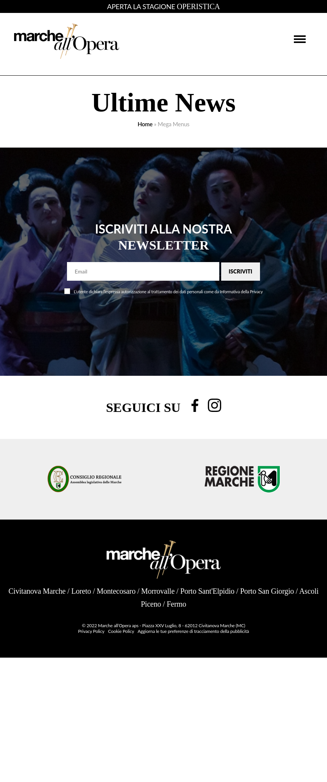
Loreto (81, 591)
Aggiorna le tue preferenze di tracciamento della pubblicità (193, 631)
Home (144, 124)
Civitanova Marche (36, 591)
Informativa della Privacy (241, 291)
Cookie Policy (121, 631)
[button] (300, 39)
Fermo (176, 604)
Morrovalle (158, 591)
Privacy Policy (91, 631)
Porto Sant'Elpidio (207, 591)
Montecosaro (116, 591)
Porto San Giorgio (267, 591)
